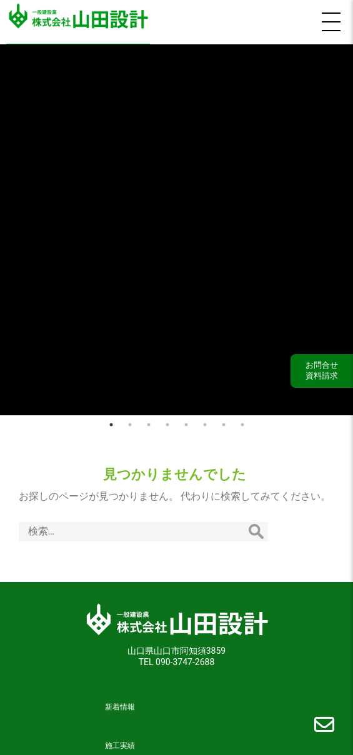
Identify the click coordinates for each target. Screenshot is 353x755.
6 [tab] (205, 419)
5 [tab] (186, 419)
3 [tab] (148, 419)
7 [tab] (223, 419)
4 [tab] (167, 419)
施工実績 (120, 741)
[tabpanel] (176, 227)
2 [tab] (130, 419)
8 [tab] (242, 419)
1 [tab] (111, 419)
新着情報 (120, 702)
